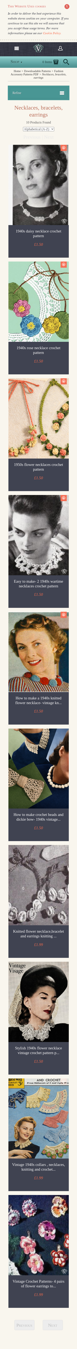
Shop (17, 61)
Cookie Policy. (52, 33)
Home (17, 71)
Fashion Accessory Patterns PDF (37, 73)
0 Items (47, 62)
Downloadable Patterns (37, 71)
